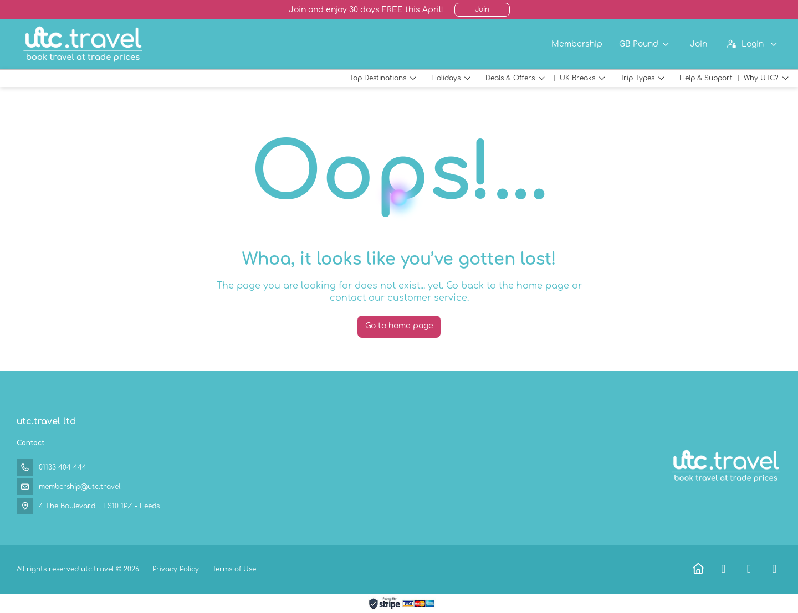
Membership (576, 44)
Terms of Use (233, 569)
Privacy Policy (175, 569)
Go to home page (399, 326)
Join (482, 9)
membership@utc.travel (79, 487)
